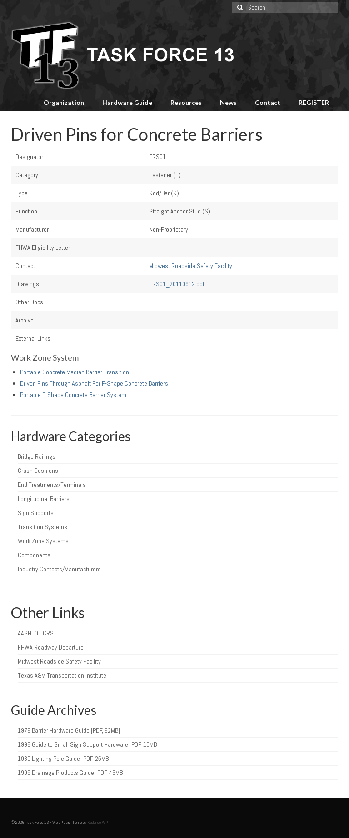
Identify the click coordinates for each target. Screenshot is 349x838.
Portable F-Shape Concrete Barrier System (73, 395)
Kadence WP (97, 822)
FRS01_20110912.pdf (176, 284)
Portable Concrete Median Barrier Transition (74, 372)
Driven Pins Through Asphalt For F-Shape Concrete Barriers (94, 383)
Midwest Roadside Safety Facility (190, 266)
